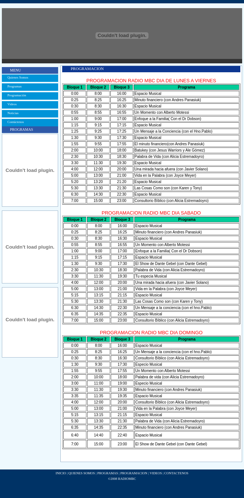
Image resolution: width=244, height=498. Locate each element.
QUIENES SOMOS (81, 473)
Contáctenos (15, 122)
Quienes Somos (17, 77)
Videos (12, 104)
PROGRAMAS (107, 473)
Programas (14, 86)
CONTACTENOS (176, 473)
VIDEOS (156, 473)
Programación (16, 95)
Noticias (13, 113)
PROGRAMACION (133, 473)
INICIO (61, 473)
